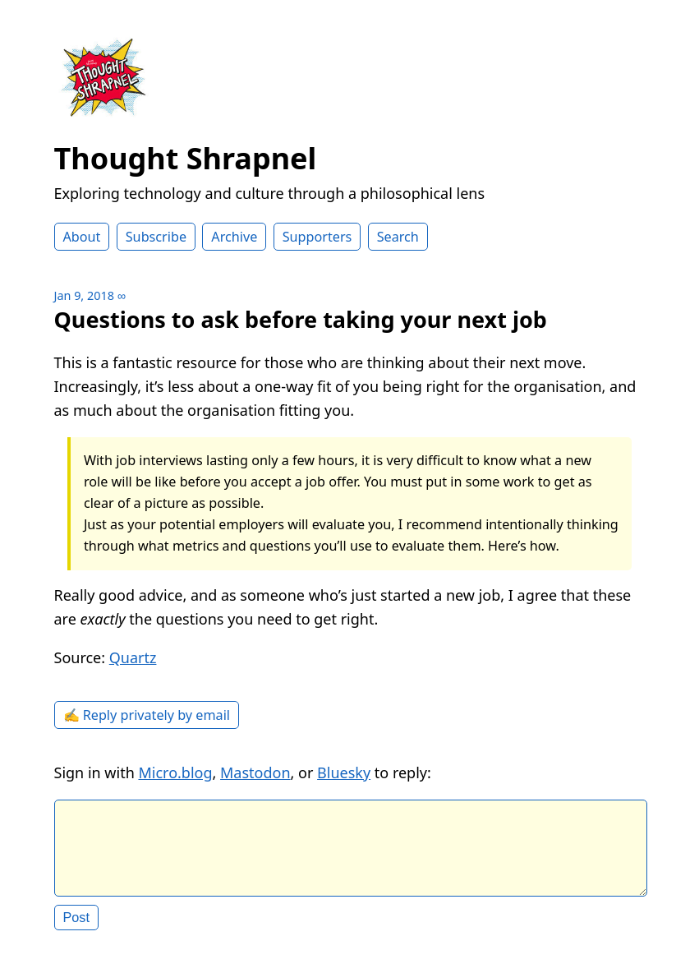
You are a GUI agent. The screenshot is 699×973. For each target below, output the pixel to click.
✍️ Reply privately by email (147, 715)
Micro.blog (175, 772)
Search (398, 237)
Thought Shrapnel (185, 158)
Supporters (317, 237)
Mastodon (255, 772)
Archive (234, 237)
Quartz (133, 657)
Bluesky (343, 772)
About (82, 237)
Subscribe (156, 237)
